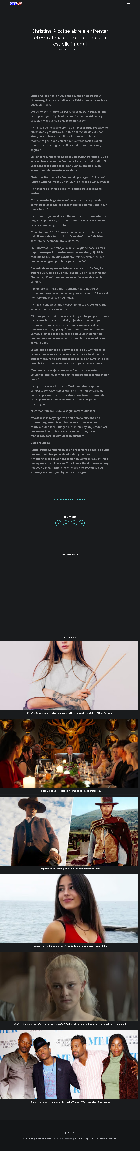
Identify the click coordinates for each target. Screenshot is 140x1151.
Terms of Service (98, 1138)
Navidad (113, 1138)
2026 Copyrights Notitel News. (38, 1138)
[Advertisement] (70, 591)
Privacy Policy (81, 1138)
